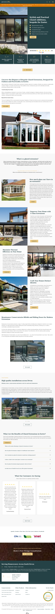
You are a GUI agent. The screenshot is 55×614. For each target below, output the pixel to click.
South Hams (20, 566)
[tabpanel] (19, 351)
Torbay (5, 566)
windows (23, 164)
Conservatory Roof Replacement (8, 590)
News (26, 592)
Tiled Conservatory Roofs (6, 592)
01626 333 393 (50, 590)
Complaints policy (29, 610)
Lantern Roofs (18, 594)
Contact (33, 37)
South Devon (37, 569)
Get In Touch (27, 520)
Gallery (26, 590)
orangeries (30, 162)
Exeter (15, 566)
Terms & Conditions (40, 609)
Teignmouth (10, 566)
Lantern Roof (4, 596)
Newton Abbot (13, 569)
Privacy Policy (47, 609)
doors (28, 164)
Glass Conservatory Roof (6, 594)
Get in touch (27, 69)
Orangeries (17, 590)
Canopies (17, 592)
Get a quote (5, 106)
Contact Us (34, 241)
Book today (27, 554)
